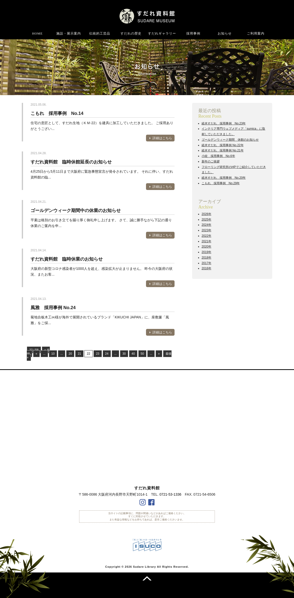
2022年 (206, 236)
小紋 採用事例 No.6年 (218, 156)
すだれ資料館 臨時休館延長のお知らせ (71, 161)
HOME (37, 33)
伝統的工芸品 (99, 33)
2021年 (206, 241)
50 (142, 353)
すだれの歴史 (130, 33)
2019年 (206, 252)
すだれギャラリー (162, 33)
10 (53, 353)
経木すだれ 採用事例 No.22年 (223, 145)
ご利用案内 (255, 33)
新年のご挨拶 (211, 161)
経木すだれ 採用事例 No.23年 (224, 123)
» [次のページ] (159, 353)
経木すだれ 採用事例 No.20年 (224, 177)
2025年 (206, 219)
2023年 (206, 230)
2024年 (206, 225)
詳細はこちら (162, 138)
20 (70, 353)
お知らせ (225, 33)
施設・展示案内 (68, 33)
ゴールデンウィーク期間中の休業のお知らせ (76, 210)
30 (124, 353)
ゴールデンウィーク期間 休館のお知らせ (230, 139)
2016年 (206, 268)
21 (79, 353)
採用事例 (193, 33)
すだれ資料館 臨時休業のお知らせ (67, 259)
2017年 (206, 263)
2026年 (206, 214)
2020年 (206, 246)
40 (133, 353)
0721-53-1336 (170, 494)
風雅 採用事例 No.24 (53, 307)
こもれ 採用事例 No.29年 (221, 183)
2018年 (206, 257)
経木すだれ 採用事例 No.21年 (223, 150)
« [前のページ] (36, 353)
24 (106, 353)
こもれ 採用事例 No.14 (57, 113)
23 (97, 353)
